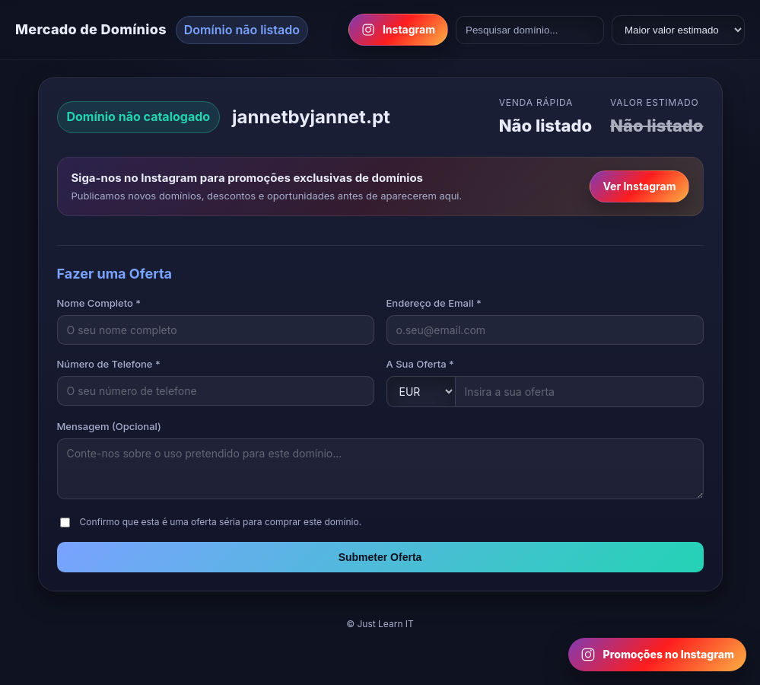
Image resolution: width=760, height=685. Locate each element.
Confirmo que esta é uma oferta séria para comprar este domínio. (221, 521)
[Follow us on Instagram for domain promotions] (657, 654)
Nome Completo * (99, 303)
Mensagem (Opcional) (109, 426)
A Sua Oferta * (420, 364)
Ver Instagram (639, 186)
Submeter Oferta (380, 557)
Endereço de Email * (434, 303)
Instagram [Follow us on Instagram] (398, 30)
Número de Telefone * (109, 364)
